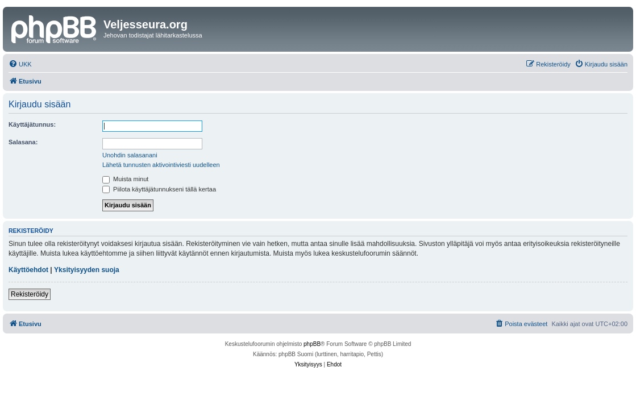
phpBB (312, 344)
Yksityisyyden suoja (86, 270)
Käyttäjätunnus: (32, 124)
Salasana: (23, 142)
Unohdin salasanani (129, 155)
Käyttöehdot (28, 270)
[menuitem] (20, 64)
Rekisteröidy (29, 294)
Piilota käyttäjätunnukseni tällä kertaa (159, 189)
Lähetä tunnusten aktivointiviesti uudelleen (161, 164)
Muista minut (125, 179)
